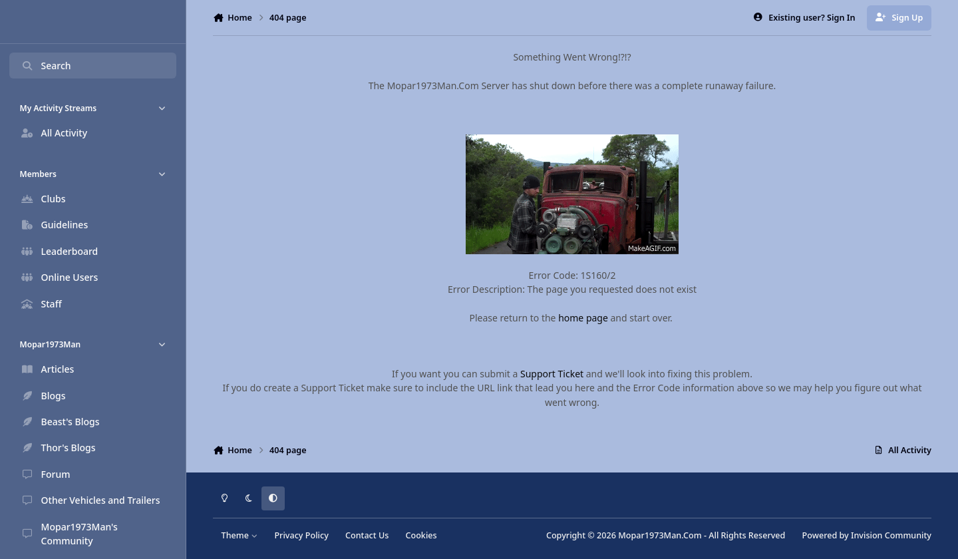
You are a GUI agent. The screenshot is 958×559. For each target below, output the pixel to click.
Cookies (420, 535)
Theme (240, 535)
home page (583, 317)
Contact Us (367, 535)
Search (46, 66)
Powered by (866, 535)
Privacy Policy (301, 535)
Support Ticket (551, 373)
